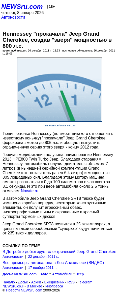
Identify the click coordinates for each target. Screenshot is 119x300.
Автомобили (62, 274)
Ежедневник (54, 282)
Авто (44, 274)
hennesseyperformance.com (59, 125)
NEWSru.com (22, 6)
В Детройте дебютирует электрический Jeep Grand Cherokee (59, 251)
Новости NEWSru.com (24, 290)
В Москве (34, 286)
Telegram (85, 282)
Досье (23, 282)
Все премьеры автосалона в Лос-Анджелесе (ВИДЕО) (53, 263)
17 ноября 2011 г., (42, 268)
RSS (71, 282)
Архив (36, 282)
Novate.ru (29, 191)
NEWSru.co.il (13, 286)
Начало (9, 282)
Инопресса (54, 286)
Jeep (80, 274)
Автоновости (13, 17)
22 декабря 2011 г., (43, 257)
